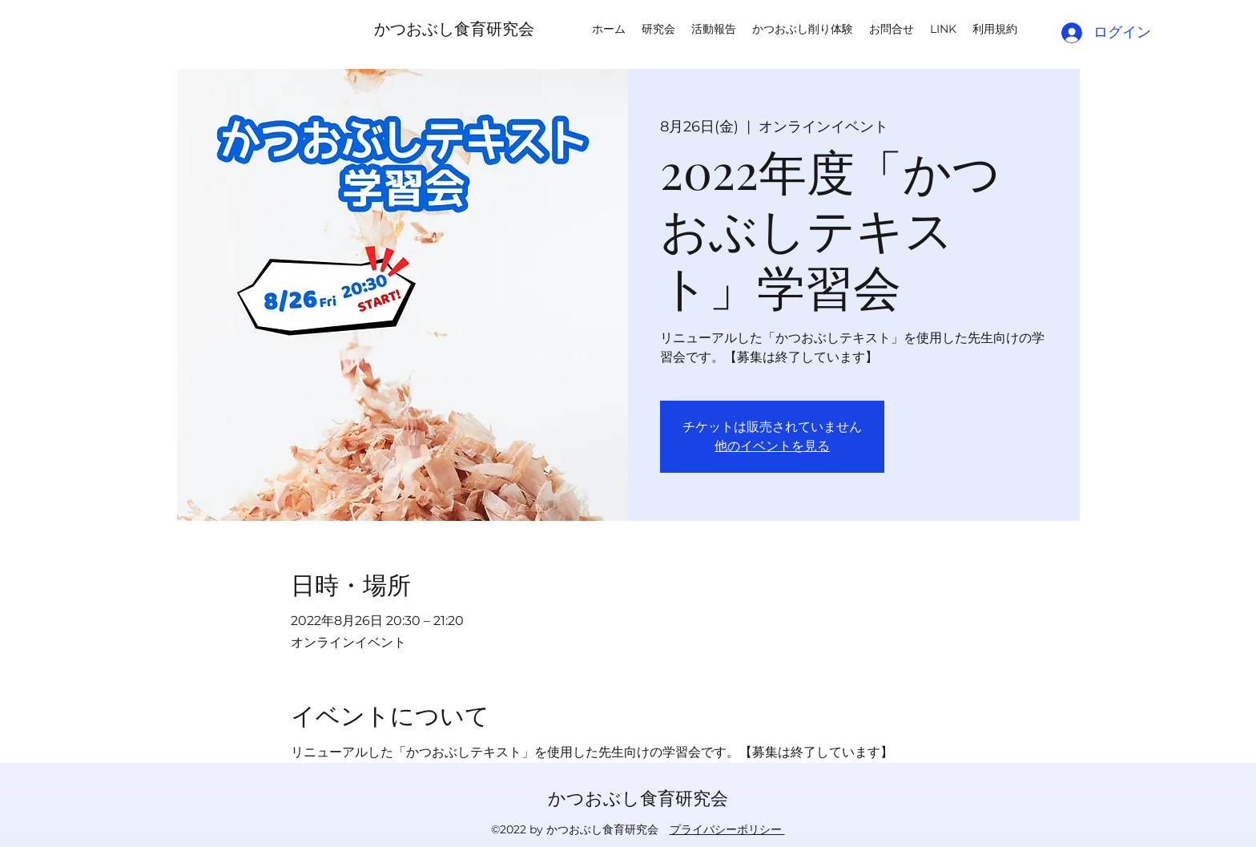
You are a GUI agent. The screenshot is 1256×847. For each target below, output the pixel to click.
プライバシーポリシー (727, 829)
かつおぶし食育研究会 (638, 797)
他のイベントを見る (772, 446)
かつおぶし (414, 27)
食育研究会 (494, 27)
